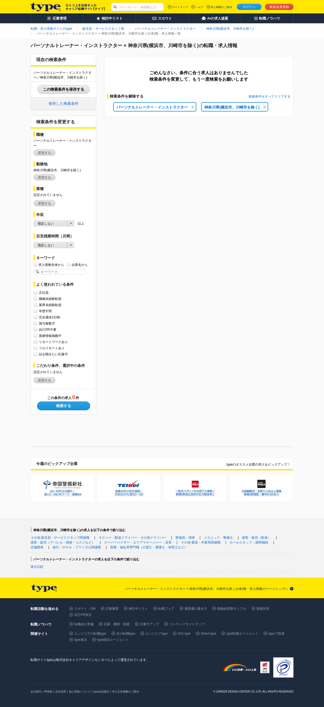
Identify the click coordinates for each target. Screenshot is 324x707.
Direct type (208, 633)
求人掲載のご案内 (221, 7)
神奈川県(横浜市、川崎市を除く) (235, 107)
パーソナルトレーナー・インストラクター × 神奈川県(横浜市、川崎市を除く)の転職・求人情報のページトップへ (206, 589)
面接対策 (262, 609)
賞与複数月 (47, 323)
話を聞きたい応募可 (53, 354)
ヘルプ (199, 7)
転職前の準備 (84, 624)
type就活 (80, 640)
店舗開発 (37, 547)
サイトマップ (180, 7)
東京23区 (37, 567)
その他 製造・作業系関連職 (200, 542)
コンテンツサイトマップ (187, 624)
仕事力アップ (149, 624)
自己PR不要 (47, 330)
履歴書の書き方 (196, 609)
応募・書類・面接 (117, 624)
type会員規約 (101, 691)
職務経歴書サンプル (231, 609)
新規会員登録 (279, 7)
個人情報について (79, 691)
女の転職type (125, 633)
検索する (63, 406)
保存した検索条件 (64, 103)
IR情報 (48, 691)
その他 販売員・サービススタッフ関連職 (60, 537)
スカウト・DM (84, 609)
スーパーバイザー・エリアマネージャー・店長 (138, 542)
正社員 (44, 293)
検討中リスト (138, 609)
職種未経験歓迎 (50, 299)
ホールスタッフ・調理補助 (249, 542)
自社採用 (60, 691)
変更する (44, 153)
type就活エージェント (113, 640)
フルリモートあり (52, 348)
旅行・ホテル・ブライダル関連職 (77, 547)
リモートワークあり (53, 342)
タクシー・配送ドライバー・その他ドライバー (132, 537)
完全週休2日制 (49, 317)
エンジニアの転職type (90, 633)
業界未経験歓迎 (50, 305)
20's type (184, 633)
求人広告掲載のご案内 (125, 691)
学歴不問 (45, 311)
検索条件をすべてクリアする (269, 96)
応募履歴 (112, 609)
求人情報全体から (51, 265)
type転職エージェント (242, 633)
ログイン (249, 7)
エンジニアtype (156, 633)
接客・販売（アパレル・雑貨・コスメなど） (63, 542)
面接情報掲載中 (50, 336)
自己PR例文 (83, 615)
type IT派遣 (276, 633)
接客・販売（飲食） (256, 537)
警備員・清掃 (185, 537)
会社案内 (36, 691)
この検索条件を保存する (63, 89)
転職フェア (166, 609)
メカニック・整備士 (218, 537)
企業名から (80, 265)
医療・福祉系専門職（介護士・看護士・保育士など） (148, 547)
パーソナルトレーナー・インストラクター (155, 107)
